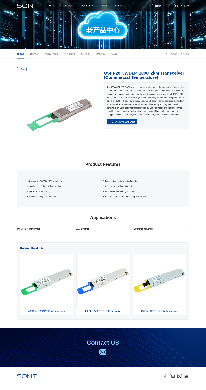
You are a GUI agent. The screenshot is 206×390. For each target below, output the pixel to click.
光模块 (186, 54)
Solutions (68, 5)
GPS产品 (100, 53)
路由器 (114, 53)
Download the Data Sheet (122, 121)
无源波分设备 (51, 53)
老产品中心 (175, 54)
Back (22, 69)
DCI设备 (85, 53)
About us (87, 5)
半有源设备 (70, 53)
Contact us (122, 5)
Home (52, 5)
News (104, 5)
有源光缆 (34, 53)
